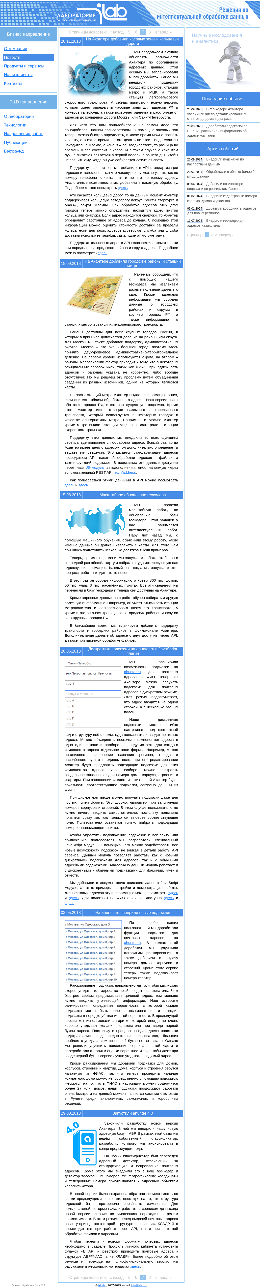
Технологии (15, 125)
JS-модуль (95, 467)
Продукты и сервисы (24, 66)
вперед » (163, 32)
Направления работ (23, 133)
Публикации (15, 142)
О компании (15, 48)
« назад (117, 32)
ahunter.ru (132, 672)
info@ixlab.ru (139, 1285)
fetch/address (125, 472)
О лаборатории (19, 116)
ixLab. (101, 1285)
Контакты (13, 83)
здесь (123, 188)
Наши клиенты (18, 74)
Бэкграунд (14, 151)
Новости (12, 57)
